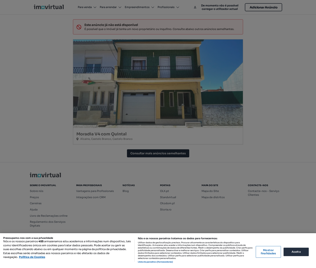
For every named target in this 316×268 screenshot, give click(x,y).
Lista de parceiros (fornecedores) (155, 262)
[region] (158, 250)
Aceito (296, 252)
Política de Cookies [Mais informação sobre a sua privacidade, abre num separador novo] (32, 257)
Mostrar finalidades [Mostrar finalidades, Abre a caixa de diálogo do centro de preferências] (268, 251)
